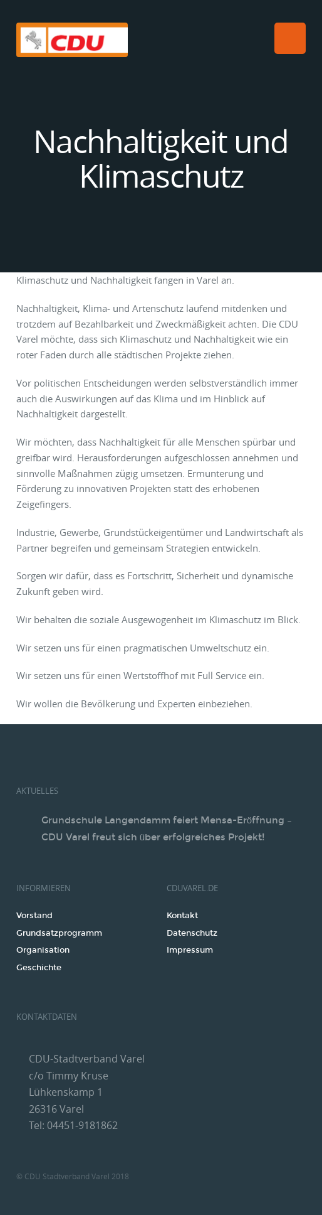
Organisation (43, 950)
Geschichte (38, 968)
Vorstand (34, 916)
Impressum (190, 950)
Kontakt (182, 916)
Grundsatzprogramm (59, 933)
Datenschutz (192, 933)
